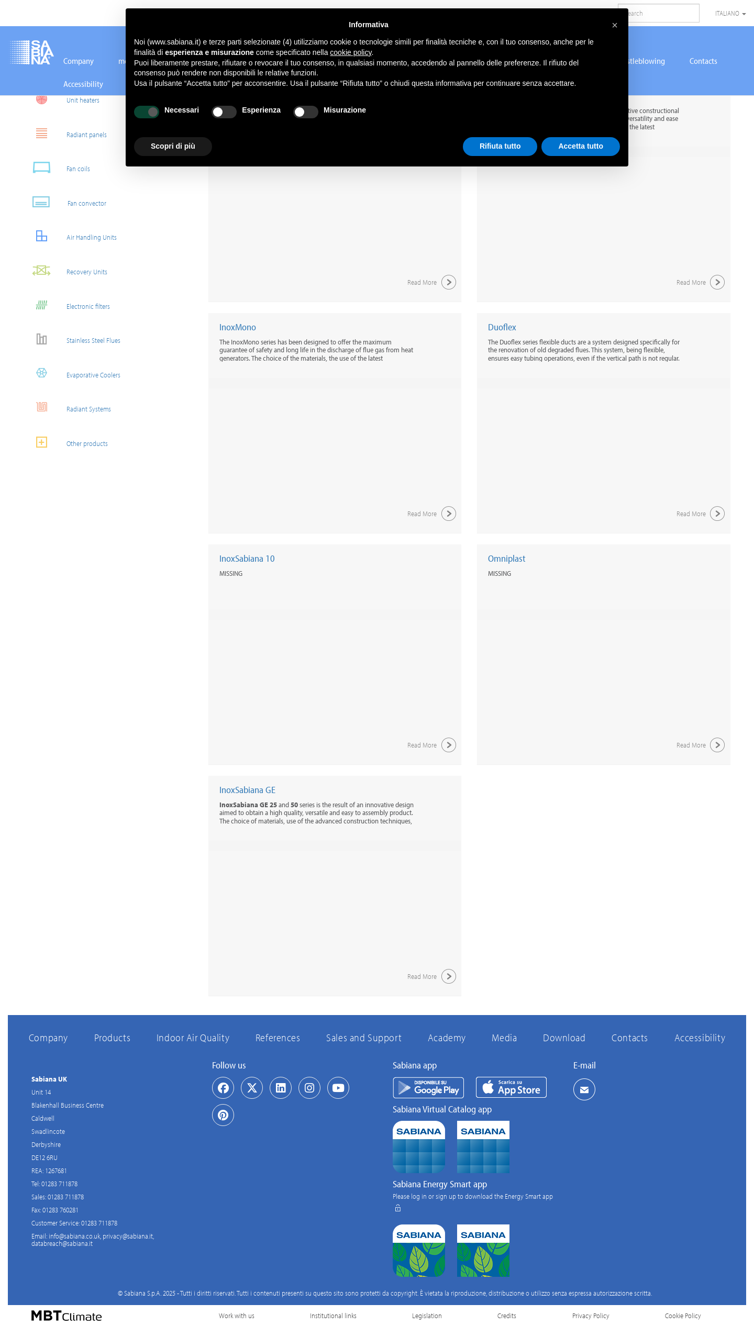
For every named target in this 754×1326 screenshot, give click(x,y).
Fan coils (57, 167)
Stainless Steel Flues (72, 339)
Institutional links (333, 1315)
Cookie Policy (683, 1315)
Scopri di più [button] (173, 146)
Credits (506, 1315)
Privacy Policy (590, 1315)
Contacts (703, 60)
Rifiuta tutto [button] (500, 146)
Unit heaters (61, 99)
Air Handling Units (70, 236)
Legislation (427, 1315)
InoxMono (237, 327)
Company (78, 60)
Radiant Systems (67, 408)
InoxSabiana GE (247, 790)
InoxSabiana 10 (247, 558)
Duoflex (502, 327)
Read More (433, 282)
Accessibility (83, 84)
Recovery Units (65, 270)
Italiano (730, 13)
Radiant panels (65, 133)
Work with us (236, 1315)
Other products (66, 442)
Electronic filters (67, 305)
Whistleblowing (639, 60)
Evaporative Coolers (72, 373)
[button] (614, 25)
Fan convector (65, 202)
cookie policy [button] (350, 52)
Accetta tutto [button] (580, 146)
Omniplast (507, 558)
